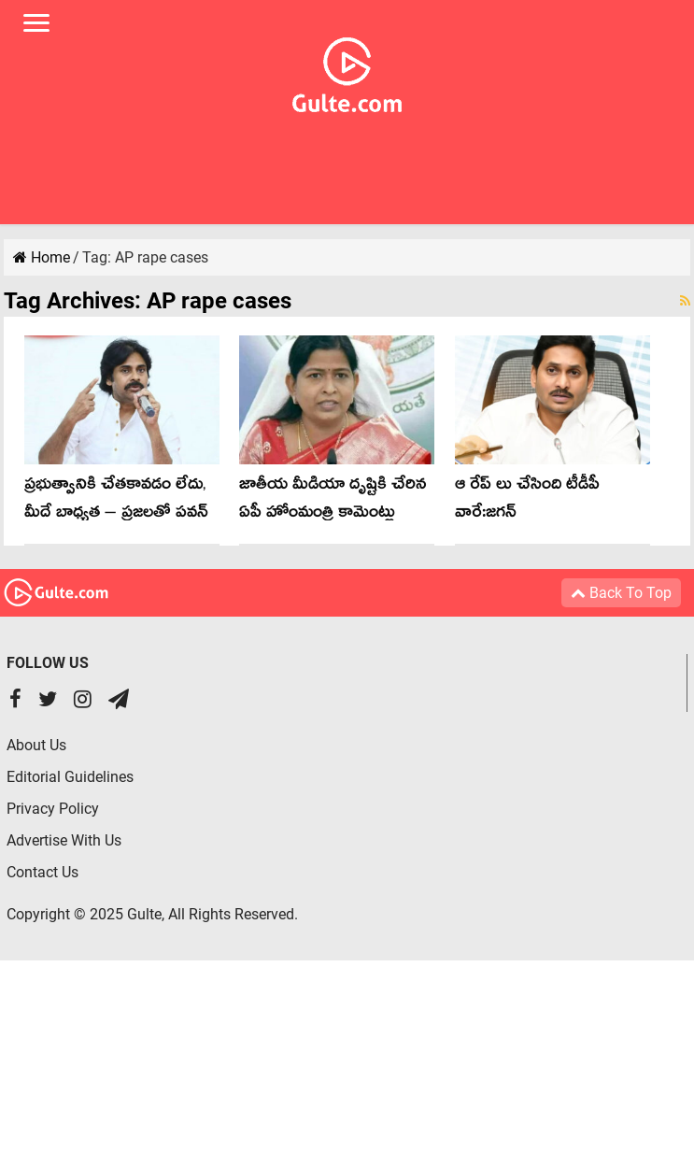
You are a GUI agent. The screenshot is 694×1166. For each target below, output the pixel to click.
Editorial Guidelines (70, 777)
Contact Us (42, 872)
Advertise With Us (64, 840)
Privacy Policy (53, 809)
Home (41, 257)
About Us (36, 745)
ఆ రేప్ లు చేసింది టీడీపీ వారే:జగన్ (527, 501)
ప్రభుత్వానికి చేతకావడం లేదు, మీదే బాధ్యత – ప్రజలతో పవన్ (116, 501)
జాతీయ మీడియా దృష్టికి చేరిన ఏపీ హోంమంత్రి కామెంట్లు (333, 501)
